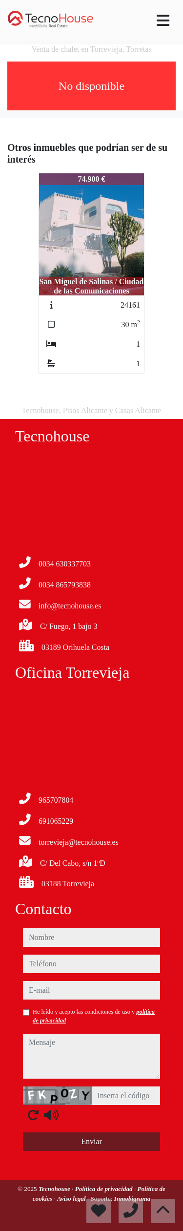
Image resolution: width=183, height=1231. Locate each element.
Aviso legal (72, 1198)
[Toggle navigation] (163, 20)
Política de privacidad (104, 1188)
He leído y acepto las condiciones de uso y (94, 1016)
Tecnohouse (55, 1188)
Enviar (91, 1141)
